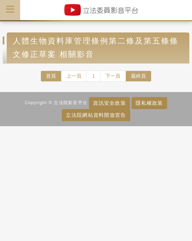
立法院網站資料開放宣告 (96, 115)
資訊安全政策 (109, 103)
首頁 (51, 76)
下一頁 (113, 76)
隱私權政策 (149, 103)
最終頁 (138, 76)
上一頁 (74, 76)
